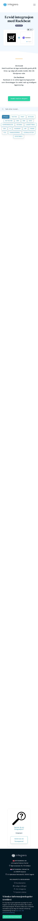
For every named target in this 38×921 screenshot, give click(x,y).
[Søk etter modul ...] (20, 109)
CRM (17, 121)
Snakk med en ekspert (19, 99)
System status (20, 892)
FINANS (32, 128)
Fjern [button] (30, 29)
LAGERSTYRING (30, 124)
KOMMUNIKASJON (8, 124)
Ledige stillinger (21, 886)
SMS (24, 121)
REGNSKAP (17, 128)
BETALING (31, 117)
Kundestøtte (20, 883)
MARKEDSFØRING (15, 132)
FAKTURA (14, 117)
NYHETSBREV (18, 136)
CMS (4, 128)
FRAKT (22, 117)
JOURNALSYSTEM (29, 132)
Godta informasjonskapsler (12, 917)
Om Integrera (21, 889)
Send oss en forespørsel (19, 840)
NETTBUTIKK (8, 121)
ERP (25, 128)
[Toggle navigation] (34, 5)
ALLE (5, 117)
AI (10, 128)
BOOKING (19, 124)
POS (5, 132)
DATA (30, 121)
